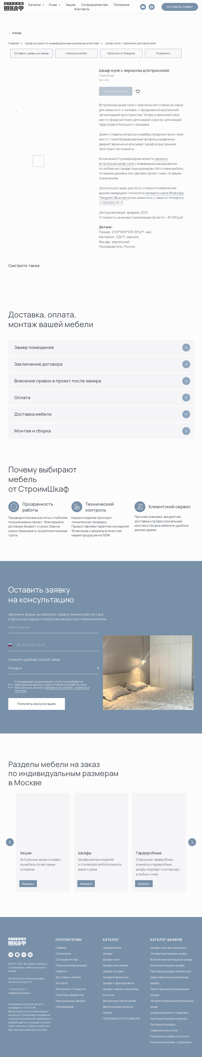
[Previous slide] (10, 842)
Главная (13, 43)
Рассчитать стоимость (71, 989)
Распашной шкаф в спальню (168, 1018)
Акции (70, 5)
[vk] (23, 954)
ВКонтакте (122, 198)
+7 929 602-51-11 (111, 202)
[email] (143, 7)
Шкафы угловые (113, 971)
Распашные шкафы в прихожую (170, 971)
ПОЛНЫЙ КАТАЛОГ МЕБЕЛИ (121, 1018)
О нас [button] (53, 5)
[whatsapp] (17, 954)
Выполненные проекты (118, 1007)
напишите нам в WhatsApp (164, 193)
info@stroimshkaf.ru (19, 993)
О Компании (63, 953)
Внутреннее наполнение (119, 1001)
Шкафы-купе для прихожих (168, 947)
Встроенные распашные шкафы (171, 959)
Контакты (82, 9)
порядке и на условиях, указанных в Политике (51, 689)
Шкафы (84, 853)
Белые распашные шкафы (167, 965)
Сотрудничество (94, 5)
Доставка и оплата (68, 977)
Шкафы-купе (111, 959)
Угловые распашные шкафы (168, 953)
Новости (61, 971)
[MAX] (152, 7)
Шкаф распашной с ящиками (169, 1012)
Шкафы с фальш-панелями (121, 989)
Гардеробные (149, 853)
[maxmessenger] (30, 954)
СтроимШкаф (65, 1007)
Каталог (35, 5)
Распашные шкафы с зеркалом (170, 1042)
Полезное (121, 5)
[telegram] (10, 954)
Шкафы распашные (115, 965)
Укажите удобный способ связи (34, 659)
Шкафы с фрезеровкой (118, 983)
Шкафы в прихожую (116, 977)
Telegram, (106, 198)
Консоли (108, 995)
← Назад (15, 33)
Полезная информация (71, 965)
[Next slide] (192, 842)
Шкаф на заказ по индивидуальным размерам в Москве (62, 43)
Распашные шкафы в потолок (169, 1036)
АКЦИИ (107, 1012)
